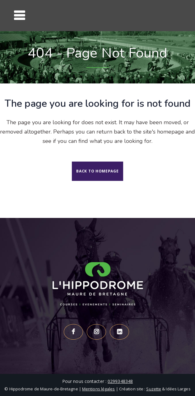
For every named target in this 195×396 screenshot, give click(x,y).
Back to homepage (97, 171)
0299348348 (120, 381)
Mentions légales (98, 389)
